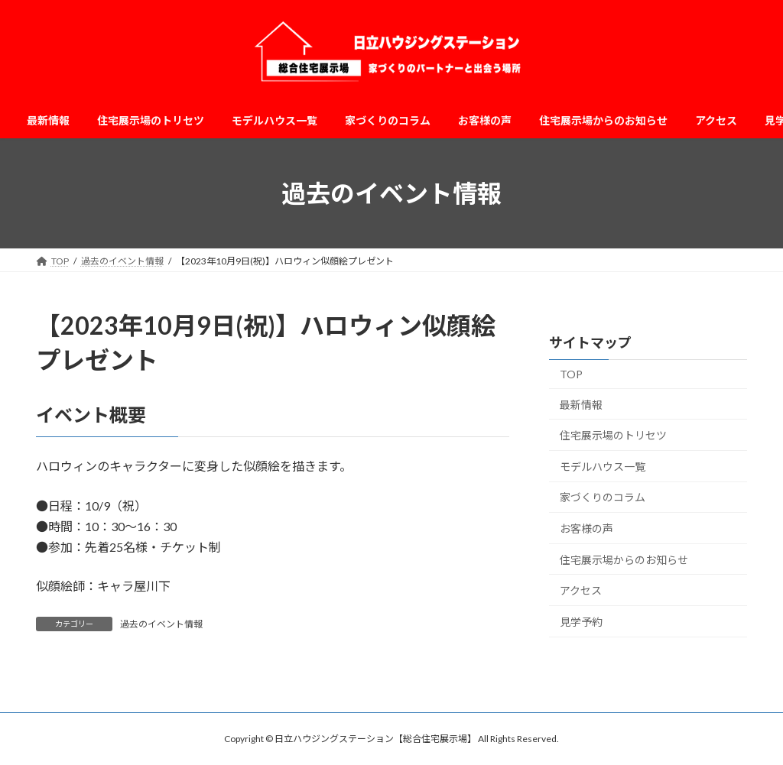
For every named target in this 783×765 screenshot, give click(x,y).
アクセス (581, 590)
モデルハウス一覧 (602, 466)
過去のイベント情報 (161, 624)
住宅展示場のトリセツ (613, 435)
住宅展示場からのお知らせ (624, 559)
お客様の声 (586, 528)
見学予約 (581, 621)
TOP (571, 374)
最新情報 (581, 404)
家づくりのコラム (602, 497)
